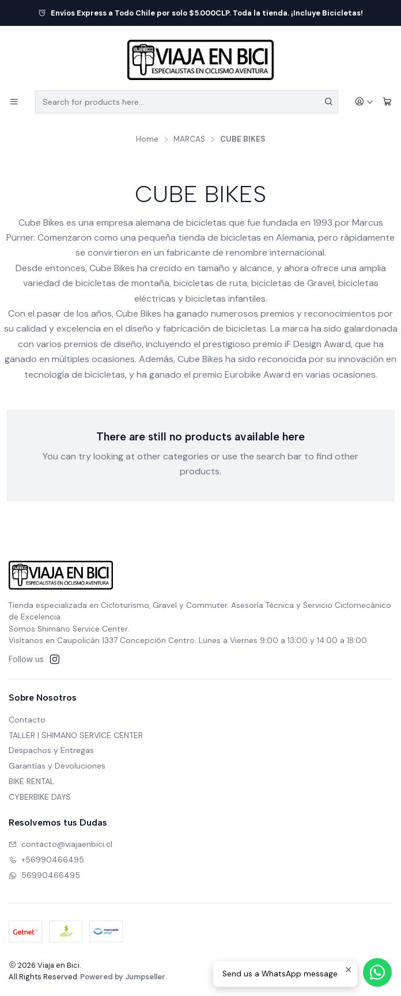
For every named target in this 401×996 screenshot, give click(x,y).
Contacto (27, 719)
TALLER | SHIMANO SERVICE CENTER (76, 735)
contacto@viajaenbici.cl (60, 844)
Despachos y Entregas (51, 750)
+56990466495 (46, 859)
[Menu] (14, 102)
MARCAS (189, 139)
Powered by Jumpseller (122, 977)
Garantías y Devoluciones (57, 766)
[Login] (364, 102)
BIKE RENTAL (31, 781)
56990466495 (44, 875)
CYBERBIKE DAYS (40, 797)
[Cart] (387, 102)
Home (147, 139)
